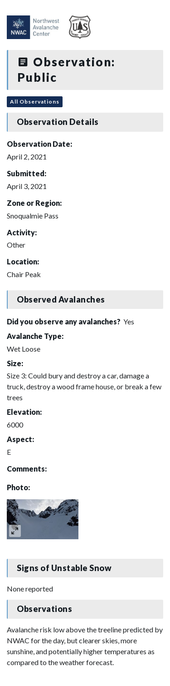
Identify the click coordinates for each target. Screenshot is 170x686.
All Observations (34, 101)
